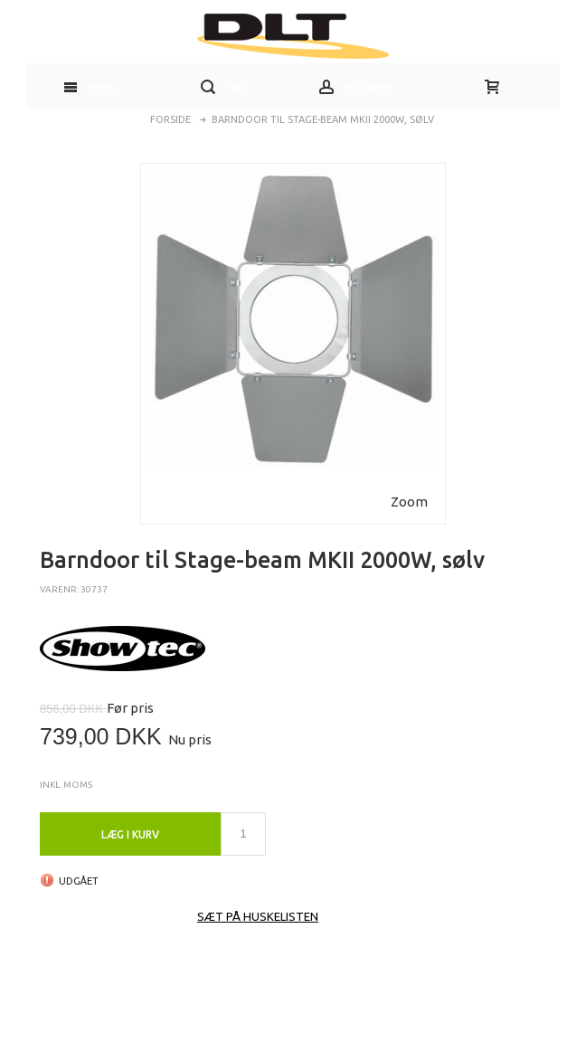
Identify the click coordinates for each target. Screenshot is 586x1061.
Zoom (409, 501)
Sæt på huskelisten (257, 916)
